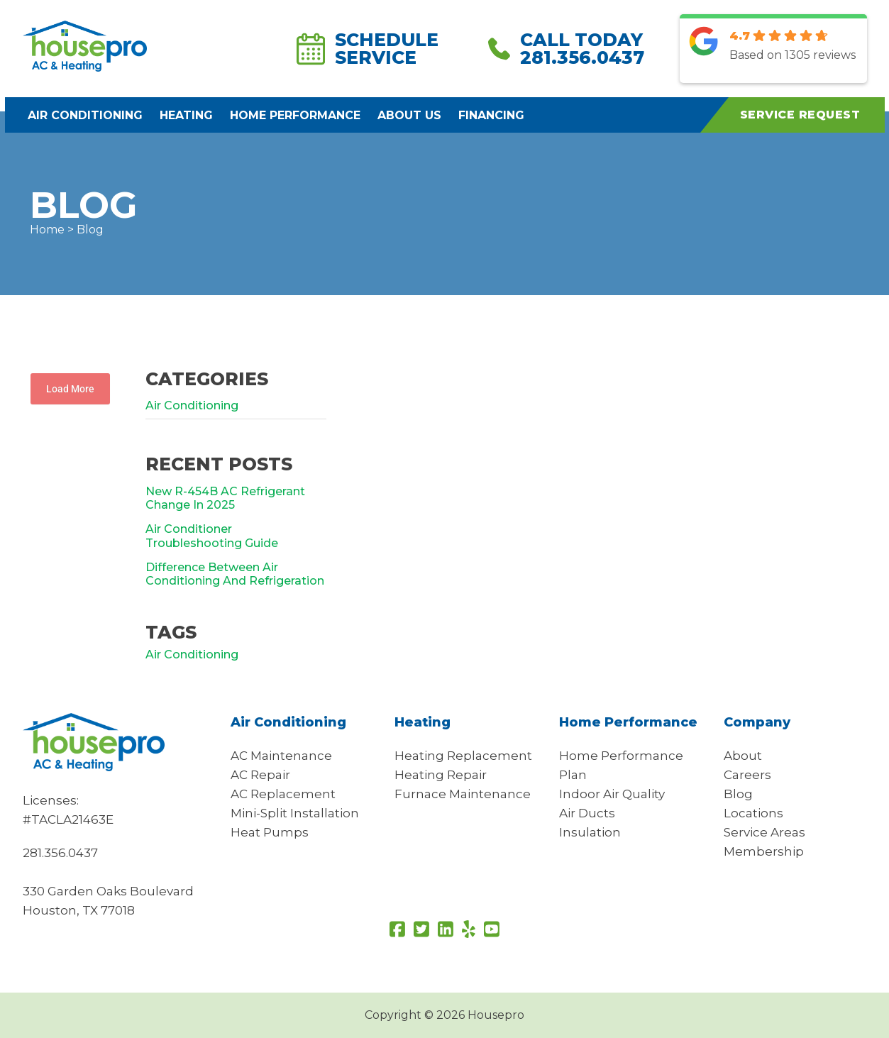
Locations (753, 813)
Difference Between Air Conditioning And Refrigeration (234, 574)
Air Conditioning (85, 115)
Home (47, 229)
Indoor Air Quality (612, 794)
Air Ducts (587, 813)
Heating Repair (440, 775)
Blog (738, 794)
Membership (764, 851)
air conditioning (191, 654)
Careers (747, 775)
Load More (70, 388)
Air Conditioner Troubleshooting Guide (211, 535)
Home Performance (295, 115)
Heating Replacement (463, 756)
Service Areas (764, 832)
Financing (491, 115)
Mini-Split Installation (295, 813)
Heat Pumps (270, 832)
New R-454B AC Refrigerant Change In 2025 (225, 498)
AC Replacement (283, 794)
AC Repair (260, 775)
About (743, 756)
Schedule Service (367, 49)
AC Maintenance (281, 756)
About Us (409, 115)
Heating (186, 115)
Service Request (800, 114)
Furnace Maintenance (462, 794)
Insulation (590, 832)
